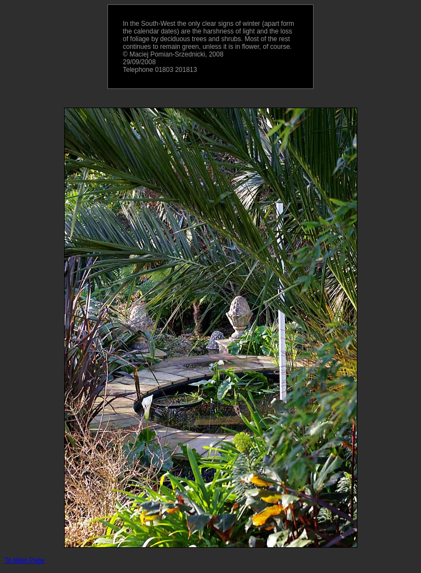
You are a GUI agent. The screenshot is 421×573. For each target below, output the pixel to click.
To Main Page (24, 560)
